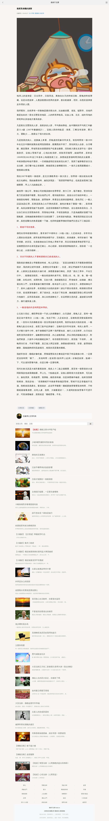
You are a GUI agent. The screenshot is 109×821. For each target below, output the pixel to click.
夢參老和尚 (64, 789)
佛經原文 (57, 811)
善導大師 (64, 802)
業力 (44, 789)
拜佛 (84, 789)
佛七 (24, 785)
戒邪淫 (84, 802)
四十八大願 (24, 802)
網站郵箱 (62, 811)
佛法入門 (44, 798)
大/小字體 (31, 13)
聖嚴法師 (44, 785)
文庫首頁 (21, 408)
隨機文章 (42, 408)
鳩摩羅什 (64, 793)
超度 (84, 785)
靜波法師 (44, 802)
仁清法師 (84, 798)
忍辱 (24, 798)
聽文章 (42, 13)
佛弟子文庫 (55, 2)
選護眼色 (37, 13)
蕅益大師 (64, 785)
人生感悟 (44, 793)
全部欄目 (31, 408)
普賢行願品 (84, 793)
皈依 (64, 798)
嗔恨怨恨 (24, 793)
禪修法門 (24, 789)
